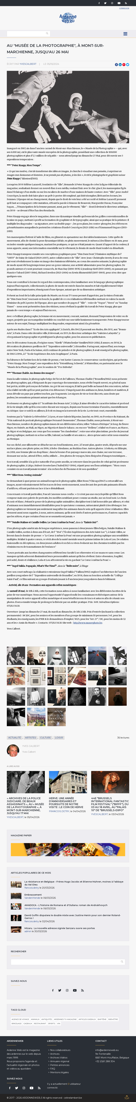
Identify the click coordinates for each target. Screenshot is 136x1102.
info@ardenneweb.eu (107, 1050)
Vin (58, 1023)
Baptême (102, 1019)
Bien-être (113, 1019)
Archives (54, 1053)
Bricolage (17, 1023)
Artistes (30, 737)
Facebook (116, 64)
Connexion (124, 8)
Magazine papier (68, 849)
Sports (51, 1023)
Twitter (127, 64)
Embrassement (33, 894)
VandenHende (32, 897)
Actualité (14, 737)
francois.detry (59, 811)
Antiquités (46, 1019)
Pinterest (123, 64)
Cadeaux (28, 1023)
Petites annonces (59, 1065)
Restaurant (40, 1023)
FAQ (52, 1068)
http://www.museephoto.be (87, 622)
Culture (45, 737)
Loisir (59, 737)
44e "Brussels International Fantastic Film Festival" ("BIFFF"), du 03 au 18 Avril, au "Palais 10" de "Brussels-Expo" (110, 804)
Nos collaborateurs (60, 1050)
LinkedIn (120, 64)
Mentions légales (59, 1072)
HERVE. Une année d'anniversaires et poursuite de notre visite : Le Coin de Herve (66, 803)
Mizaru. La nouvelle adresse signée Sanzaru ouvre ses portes (60, 928)
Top (126, 1098)
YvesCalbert (28, 64)
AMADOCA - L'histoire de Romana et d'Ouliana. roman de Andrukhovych (66, 905)
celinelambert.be (73, 1097)
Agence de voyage (20, 1019)
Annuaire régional (59, 1061)
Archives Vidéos (58, 1057)
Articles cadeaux (87, 1019)
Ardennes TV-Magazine (65, 1019)
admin (28, 931)
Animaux (35, 1019)
